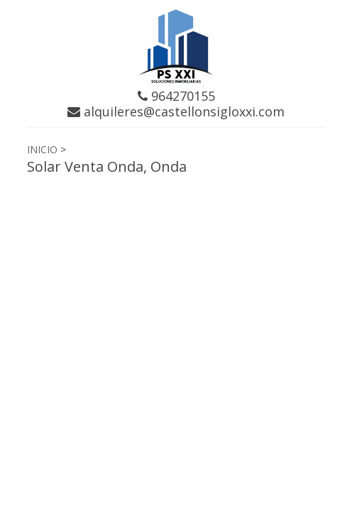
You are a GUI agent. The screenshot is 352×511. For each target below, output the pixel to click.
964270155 (176, 95)
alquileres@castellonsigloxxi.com (176, 111)
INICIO (42, 149)
